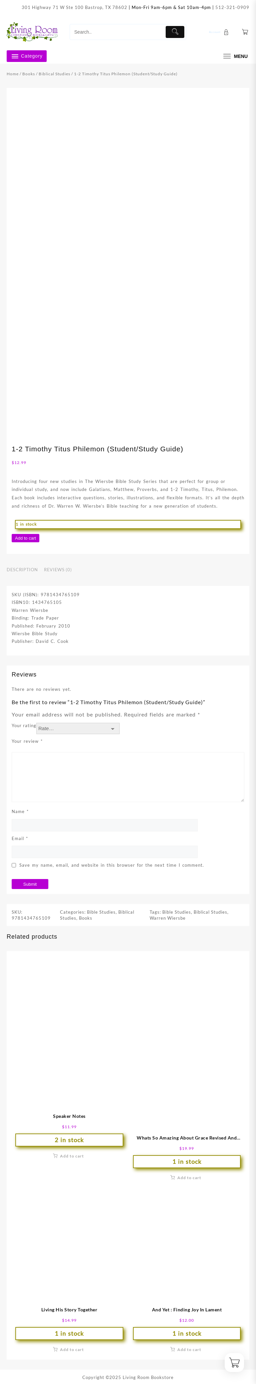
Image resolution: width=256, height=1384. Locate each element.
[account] (219, 32)
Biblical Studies (54, 73)
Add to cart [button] (72, 1155)
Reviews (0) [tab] (58, 569)
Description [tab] (22, 569)
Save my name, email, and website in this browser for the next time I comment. (111, 865)
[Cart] (245, 32)
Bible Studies (101, 912)
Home (13, 73)
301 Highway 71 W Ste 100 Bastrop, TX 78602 (74, 7)
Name (20, 811)
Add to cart (25, 538)
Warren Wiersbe (168, 918)
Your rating (24, 725)
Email (20, 838)
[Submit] (175, 32)
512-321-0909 (232, 7)
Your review (27, 741)
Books (28, 73)
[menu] (235, 56)
